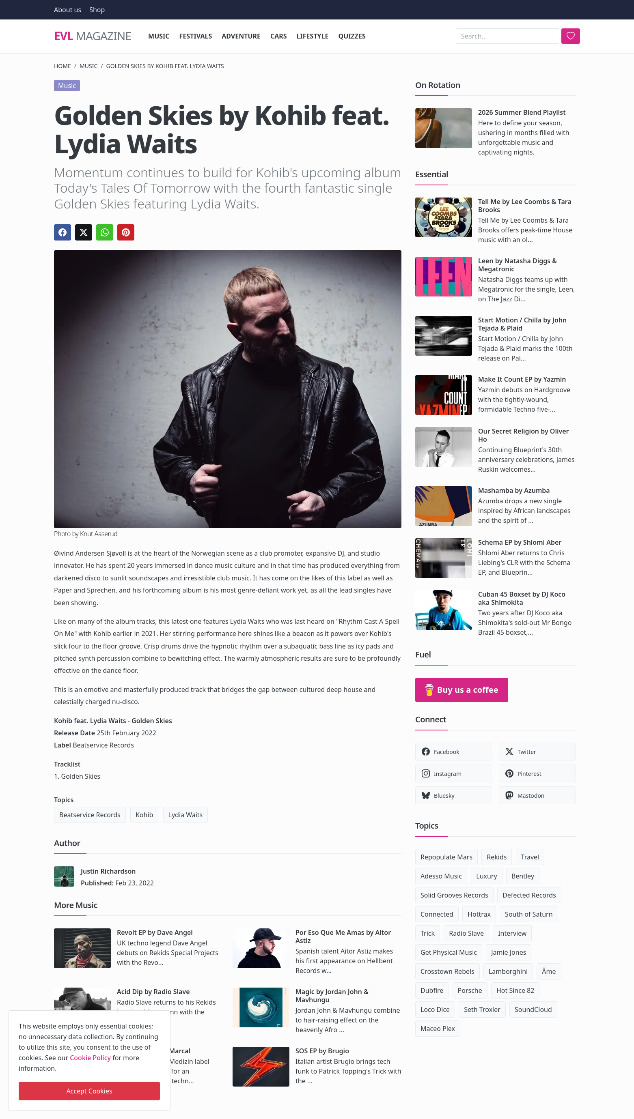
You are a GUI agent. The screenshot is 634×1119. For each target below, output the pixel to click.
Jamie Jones (508, 952)
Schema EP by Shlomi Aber (519, 542)
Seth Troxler (482, 1009)
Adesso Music (441, 876)
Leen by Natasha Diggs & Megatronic (517, 265)
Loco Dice (435, 1009)
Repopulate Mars (446, 857)
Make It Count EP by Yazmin (522, 379)
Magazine (92, 36)
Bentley (522, 876)
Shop (97, 9)
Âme (549, 971)
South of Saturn (528, 914)
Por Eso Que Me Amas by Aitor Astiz (343, 936)
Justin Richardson (108, 871)
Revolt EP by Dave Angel (155, 932)
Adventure (241, 36)
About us (67, 9)
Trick (428, 933)
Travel (530, 857)
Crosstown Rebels (447, 971)
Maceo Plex (438, 1028)
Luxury (486, 876)
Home (62, 66)
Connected (437, 914)
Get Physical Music (449, 952)
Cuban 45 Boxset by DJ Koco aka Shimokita (521, 598)
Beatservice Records (90, 814)
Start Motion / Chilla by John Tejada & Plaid (522, 324)
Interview (512, 933)
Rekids (497, 857)
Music (159, 36)
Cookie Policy (90, 1057)
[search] (570, 36)
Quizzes (352, 36)
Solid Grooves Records (454, 895)
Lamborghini (508, 971)
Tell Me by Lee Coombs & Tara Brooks (524, 206)
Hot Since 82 (515, 990)
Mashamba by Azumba (514, 490)
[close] (163, 1015)
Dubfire (432, 990)
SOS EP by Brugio (322, 1051)
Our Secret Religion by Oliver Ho (523, 435)
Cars (278, 36)
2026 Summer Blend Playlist (522, 112)
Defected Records (529, 895)
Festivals (195, 36)
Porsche (470, 990)
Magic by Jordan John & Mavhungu (332, 996)
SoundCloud (533, 1009)
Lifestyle (313, 36)
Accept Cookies (89, 1091)
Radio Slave (466, 933)
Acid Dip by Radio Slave (153, 992)
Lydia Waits (185, 814)
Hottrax (479, 914)
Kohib (144, 814)
